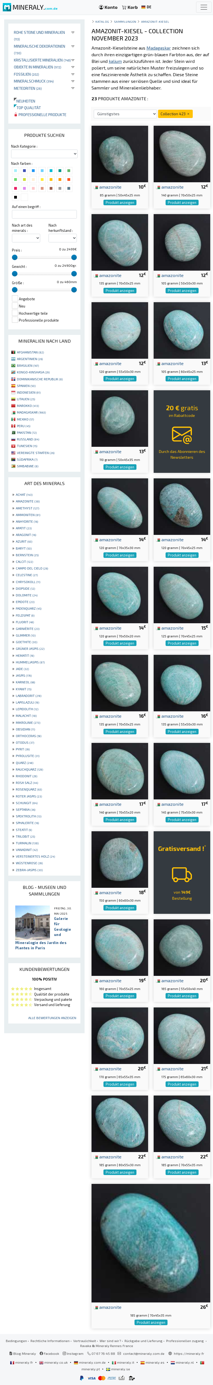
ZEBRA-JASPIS (29, 870)
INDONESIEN (28, 392)
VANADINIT (27, 849)
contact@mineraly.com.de (143, 1353)
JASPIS (24, 675)
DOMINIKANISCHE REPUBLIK (40, 379)
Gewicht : (19, 266)
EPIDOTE (25, 602)
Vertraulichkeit (84, 1341)
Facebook (49, 1353)
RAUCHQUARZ (29, 769)
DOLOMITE (26, 595)
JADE (22, 669)
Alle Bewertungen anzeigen (52, 1018)
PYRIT (23, 749)
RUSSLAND (28, 439)
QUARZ (24, 763)
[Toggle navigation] (204, 7)
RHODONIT (26, 776)
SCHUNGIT (26, 803)
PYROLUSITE (27, 756)
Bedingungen (16, 1341)
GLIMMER (26, 635)
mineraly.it (123, 1362)
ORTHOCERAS (28, 736)
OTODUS (25, 742)
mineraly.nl (183, 1362)
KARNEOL (25, 682)
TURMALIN (27, 843)
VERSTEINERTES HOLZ (35, 856)
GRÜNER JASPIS (30, 648)
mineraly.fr (22, 1362)
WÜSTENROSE (29, 863)
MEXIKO (25, 419)
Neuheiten (24, 101)
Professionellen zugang (185, 1341)
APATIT (24, 528)
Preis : (17, 250)
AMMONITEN (28, 515)
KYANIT (23, 689)
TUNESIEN (27, 446)
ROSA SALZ (27, 782)
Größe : (18, 283)
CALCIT (24, 561)
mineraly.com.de (90, 1362)
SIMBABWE (27, 466)
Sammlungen (125, 21)
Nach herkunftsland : (61, 228)
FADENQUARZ (28, 608)
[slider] (14, 257)
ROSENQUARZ (29, 789)
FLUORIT (25, 622)
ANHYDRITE (27, 521)
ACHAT (24, 494)
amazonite (107, 186)
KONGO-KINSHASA (33, 372)
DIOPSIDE (25, 588)
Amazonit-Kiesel (155, 21)
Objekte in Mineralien (37, 67)
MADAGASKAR (31, 412)
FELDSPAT (25, 615)
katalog (102, 21)
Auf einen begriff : (26, 206)
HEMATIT (25, 655)
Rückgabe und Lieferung (144, 1341)
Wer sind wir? (110, 1341)
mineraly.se (118, 1369)
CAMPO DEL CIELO (32, 568)
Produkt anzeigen (120, 202)
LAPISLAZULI (27, 702)
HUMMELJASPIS (30, 662)
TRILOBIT (25, 836)
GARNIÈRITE (27, 628)
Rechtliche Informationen (50, 1341)
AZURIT (24, 541)
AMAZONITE (28, 501)
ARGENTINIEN (30, 359)
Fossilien (26, 74)
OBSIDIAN (25, 729)
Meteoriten (28, 88)
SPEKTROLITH (28, 816)
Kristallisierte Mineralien (42, 60)
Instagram (73, 1353)
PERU (23, 426)
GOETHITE (26, 642)
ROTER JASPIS (29, 796)
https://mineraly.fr (189, 1353)
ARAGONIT (26, 535)
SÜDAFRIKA (27, 459)
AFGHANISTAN (30, 352)
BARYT (24, 548)
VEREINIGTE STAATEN (35, 453)
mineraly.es (152, 1362)
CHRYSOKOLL (28, 582)
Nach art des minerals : (22, 228)
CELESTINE (27, 575)
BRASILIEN (28, 365)
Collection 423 (175, 113)
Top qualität (27, 107)
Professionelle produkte (40, 114)
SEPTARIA (25, 809)
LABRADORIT (28, 695)
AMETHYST (27, 508)
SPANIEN (26, 386)
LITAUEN (26, 399)
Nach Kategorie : (24, 146)
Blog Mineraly (22, 1353)
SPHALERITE (27, 823)
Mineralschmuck (34, 81)
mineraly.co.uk (54, 1362)
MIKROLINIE (28, 722)
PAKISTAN (27, 432)
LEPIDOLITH (27, 709)
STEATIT (24, 830)
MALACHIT (26, 715)
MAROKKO (28, 405)
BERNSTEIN (27, 555)
